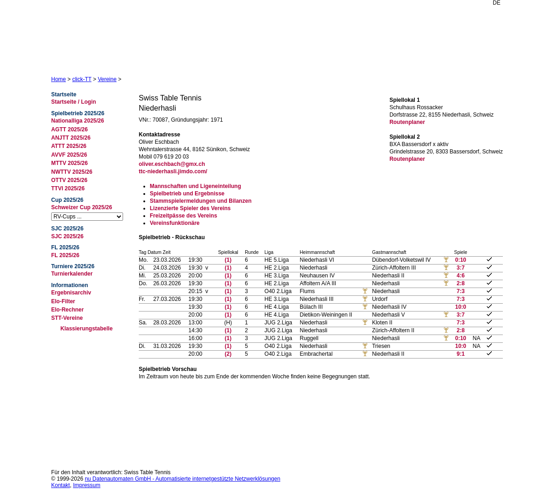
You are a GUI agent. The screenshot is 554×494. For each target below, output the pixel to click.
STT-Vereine (67, 318)
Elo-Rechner (67, 309)
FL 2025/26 (65, 255)
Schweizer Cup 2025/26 (81, 207)
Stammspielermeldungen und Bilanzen (201, 201)
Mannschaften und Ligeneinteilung (195, 186)
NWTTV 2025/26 (71, 172)
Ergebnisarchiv (71, 292)
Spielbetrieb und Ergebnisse (187, 193)
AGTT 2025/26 (69, 129)
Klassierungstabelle (86, 328)
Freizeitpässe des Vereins (183, 215)
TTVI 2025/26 (68, 188)
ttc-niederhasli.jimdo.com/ (173, 171)
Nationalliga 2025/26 (77, 121)
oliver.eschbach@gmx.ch (172, 164)
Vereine (107, 79)
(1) (228, 260)
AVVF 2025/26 (69, 155)
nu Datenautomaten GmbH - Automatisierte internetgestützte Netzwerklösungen (182, 479)
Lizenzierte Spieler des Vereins (190, 208)
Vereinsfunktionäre (175, 223)
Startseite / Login (73, 102)
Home (58, 79)
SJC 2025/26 (67, 236)
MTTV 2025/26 (69, 163)
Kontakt (60, 485)
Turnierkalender (72, 274)
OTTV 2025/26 (69, 180)
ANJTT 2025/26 (70, 138)
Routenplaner (407, 122)
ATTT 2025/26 (68, 146)
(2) (228, 354)
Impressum (86, 485)
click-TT (82, 79)
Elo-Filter (63, 301)
